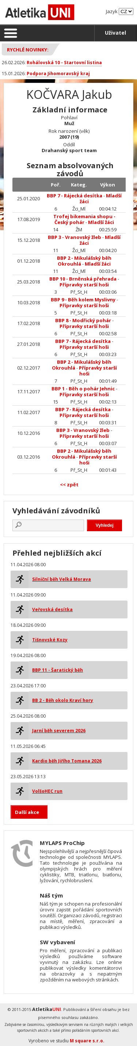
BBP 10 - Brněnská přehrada (83, 278)
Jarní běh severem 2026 (58, 730)
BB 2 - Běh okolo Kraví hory (62, 700)
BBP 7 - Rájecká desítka (74, 195)
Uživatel (115, 32)
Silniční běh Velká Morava (61, 579)
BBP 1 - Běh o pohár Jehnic (83, 388)
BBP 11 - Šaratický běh (57, 670)
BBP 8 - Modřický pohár (83, 320)
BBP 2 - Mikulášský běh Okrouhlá (84, 261)
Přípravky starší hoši (84, 284)
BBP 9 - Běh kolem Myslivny (83, 299)
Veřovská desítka (52, 609)
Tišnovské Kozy (50, 640)
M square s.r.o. (87, 1041)
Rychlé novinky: (28, 49)
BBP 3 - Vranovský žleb (74, 237)
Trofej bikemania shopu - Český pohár (84, 219)
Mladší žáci (101, 222)
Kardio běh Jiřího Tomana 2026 (67, 761)
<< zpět (69, 484)
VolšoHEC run (47, 791)
